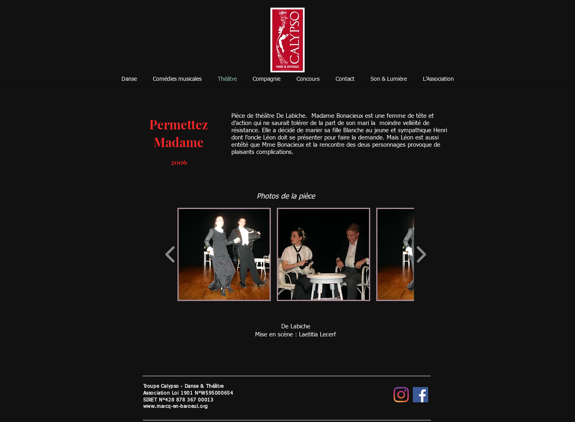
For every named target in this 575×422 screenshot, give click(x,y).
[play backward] (170, 255)
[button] (224, 254)
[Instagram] (401, 394)
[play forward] (421, 255)
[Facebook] (420, 394)
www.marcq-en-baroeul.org (175, 406)
